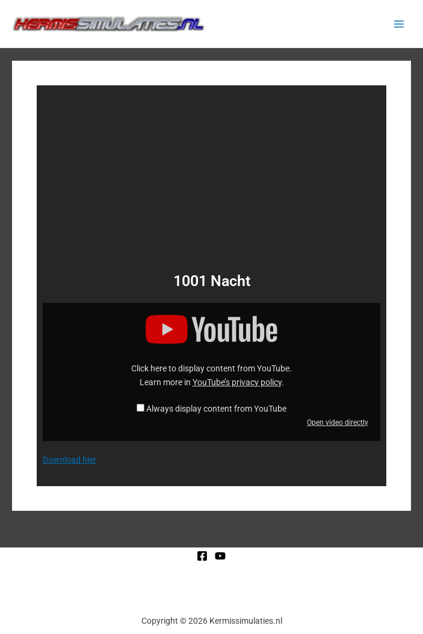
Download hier (69, 460)
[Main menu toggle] (399, 23)
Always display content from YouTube (216, 408)
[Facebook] (202, 555)
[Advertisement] (211, 181)
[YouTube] (220, 555)
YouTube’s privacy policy (237, 382)
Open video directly (337, 422)
